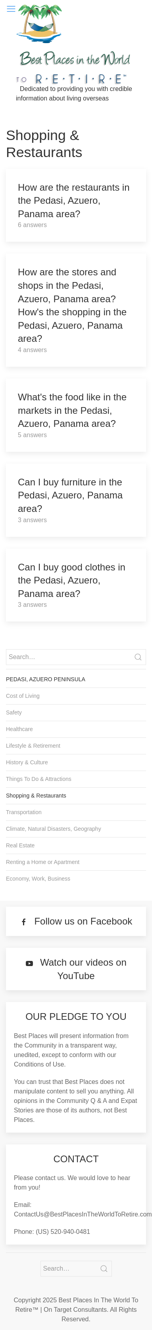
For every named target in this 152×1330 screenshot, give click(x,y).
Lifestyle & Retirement (33, 746)
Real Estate (20, 845)
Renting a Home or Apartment (42, 862)
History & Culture (27, 762)
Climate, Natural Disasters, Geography (53, 829)
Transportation (24, 812)
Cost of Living (23, 696)
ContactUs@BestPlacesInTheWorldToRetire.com (83, 1214)
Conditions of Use (39, 1064)
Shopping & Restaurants (36, 795)
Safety (14, 712)
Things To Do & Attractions (38, 779)
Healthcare (19, 729)
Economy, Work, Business (38, 878)
